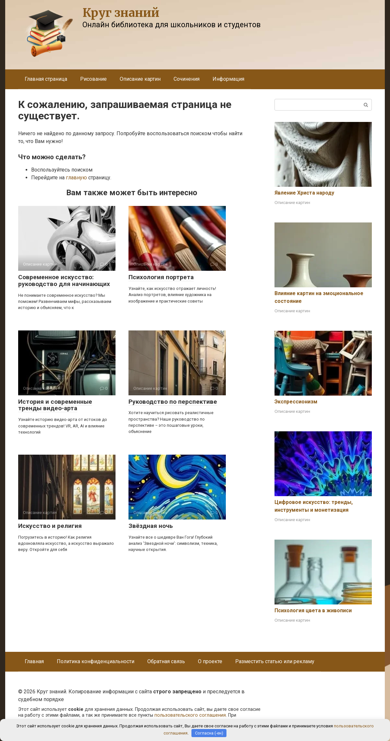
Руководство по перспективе (172, 401)
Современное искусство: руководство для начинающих (64, 280)
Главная (34, 661)
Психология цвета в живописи (313, 610)
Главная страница (46, 79)
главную (76, 177)
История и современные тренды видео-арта (55, 405)
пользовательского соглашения (190, 715)
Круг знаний (120, 13)
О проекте (210, 661)
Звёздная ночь (150, 526)
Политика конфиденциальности (95, 661)
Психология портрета (161, 277)
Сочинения (187, 79)
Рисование (93, 79)
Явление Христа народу (304, 193)
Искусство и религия (50, 526)
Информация (228, 79)
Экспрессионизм (295, 402)
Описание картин (140, 79)
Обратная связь (166, 661)
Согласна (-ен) (209, 733)
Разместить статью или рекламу (274, 661)
